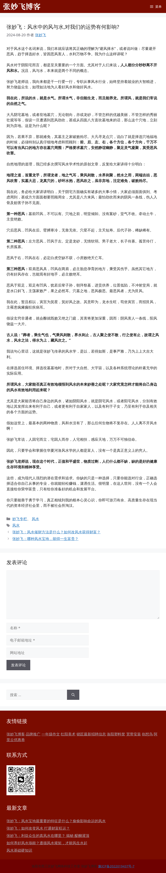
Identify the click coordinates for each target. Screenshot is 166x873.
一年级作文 (51, 734)
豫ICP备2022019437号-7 (116, 866)
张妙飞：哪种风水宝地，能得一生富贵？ (45, 538)
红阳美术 (68, 734)
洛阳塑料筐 (116, 734)
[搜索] (73, 695)
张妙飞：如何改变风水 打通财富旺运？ (38, 828)
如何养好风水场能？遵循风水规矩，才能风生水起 (46, 842)
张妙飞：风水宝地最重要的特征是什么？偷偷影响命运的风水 (56, 820)
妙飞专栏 (19, 518)
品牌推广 (33, 734)
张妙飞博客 (15, 734)
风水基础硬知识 (19, 850)
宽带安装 (133, 734)
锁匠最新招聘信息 (91, 734)
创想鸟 (147, 734)
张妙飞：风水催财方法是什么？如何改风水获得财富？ (56, 531)
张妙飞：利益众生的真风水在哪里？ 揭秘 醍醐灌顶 (47, 835)
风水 (35, 518)
